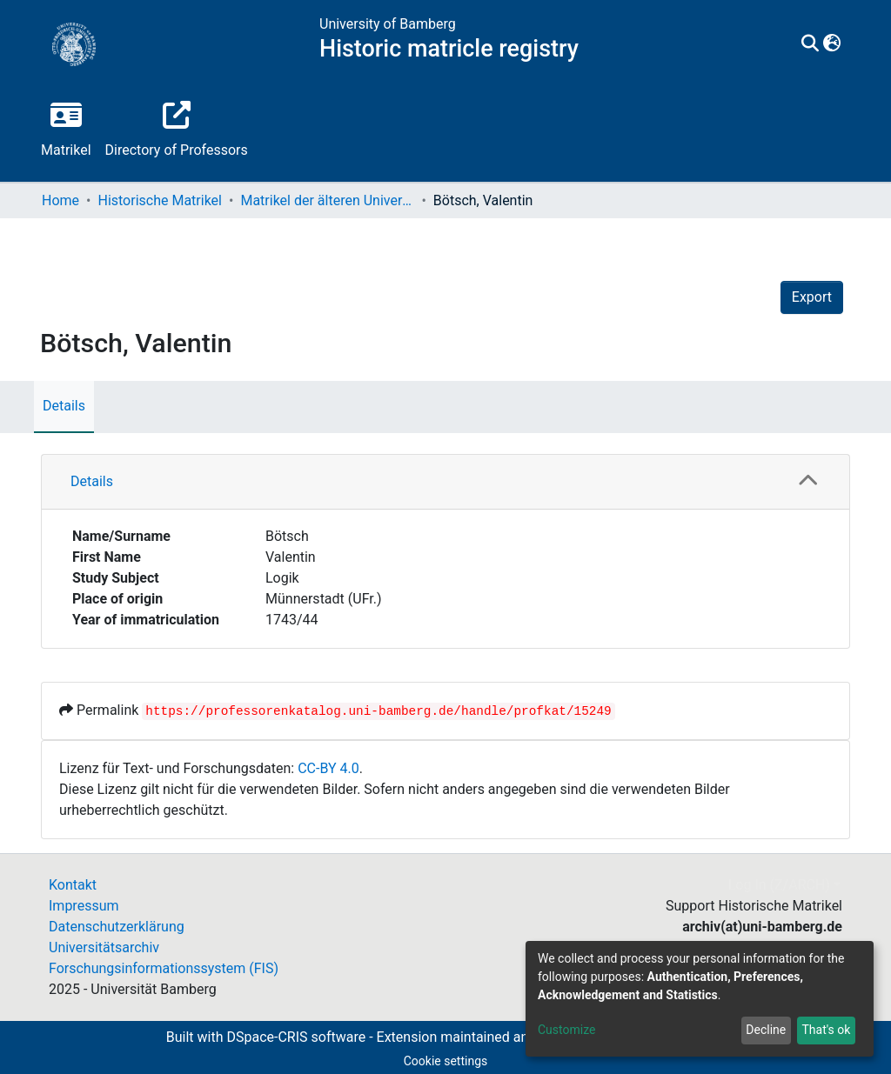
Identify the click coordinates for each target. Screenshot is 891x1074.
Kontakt (73, 885)
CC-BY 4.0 (328, 768)
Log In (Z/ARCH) (779, 885)
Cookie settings (446, 1061)
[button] (832, 44)
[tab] (445, 482)
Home (60, 200)
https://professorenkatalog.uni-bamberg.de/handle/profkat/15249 (378, 711)
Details (64, 405)
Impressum (84, 905)
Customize (566, 1030)
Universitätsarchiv (104, 947)
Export (812, 297)
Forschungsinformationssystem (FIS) (163, 968)
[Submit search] (810, 44)
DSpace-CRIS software (295, 1037)
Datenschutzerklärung (116, 926)
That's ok (825, 1030)
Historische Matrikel (159, 200)
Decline (766, 1030)
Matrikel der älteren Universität (327, 200)
